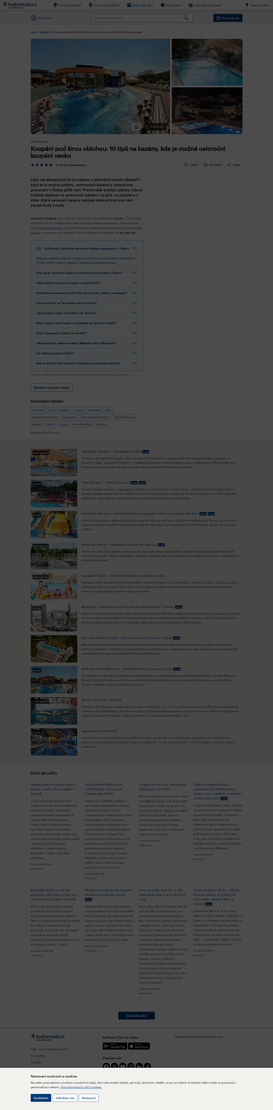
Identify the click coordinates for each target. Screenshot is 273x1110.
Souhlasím (41, 1098)
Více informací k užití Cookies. (81, 1087)
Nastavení (89, 1098)
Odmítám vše (65, 1098)
